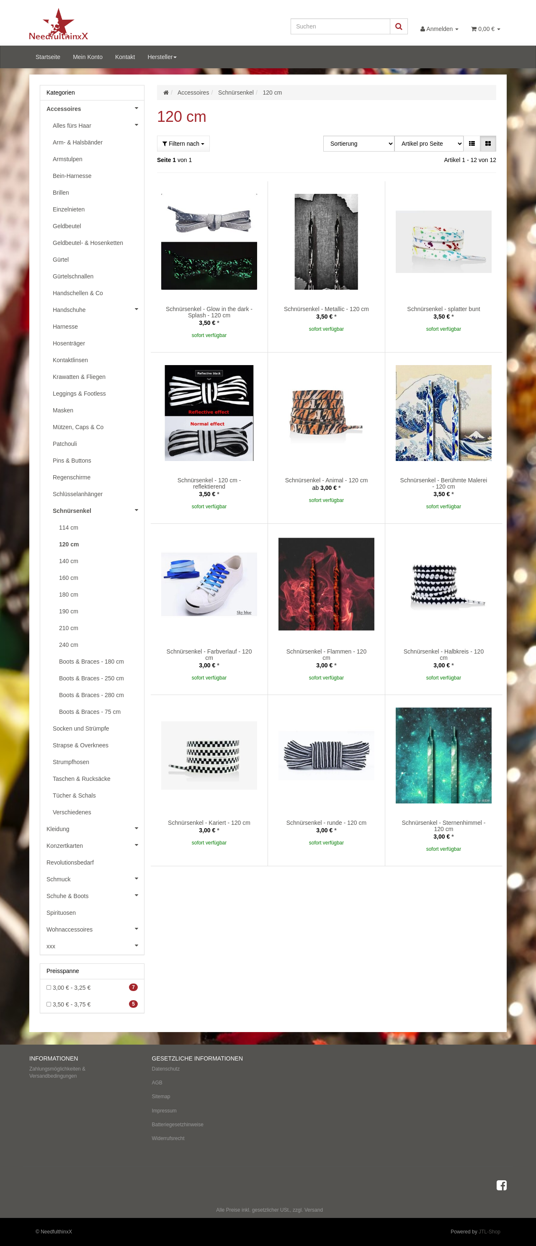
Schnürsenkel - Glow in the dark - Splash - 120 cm (209, 312)
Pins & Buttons (72, 460)
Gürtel (61, 259)
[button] (472, 144)
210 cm (68, 628)
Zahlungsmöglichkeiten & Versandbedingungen (57, 1072)
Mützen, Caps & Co (78, 427)
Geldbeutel (67, 226)
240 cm (68, 644)
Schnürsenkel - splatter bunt (443, 309)
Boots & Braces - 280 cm (91, 695)
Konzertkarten (95, 844)
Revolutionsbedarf (70, 862)
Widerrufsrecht (168, 1138)
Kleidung (95, 828)
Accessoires (95, 108)
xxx (95, 945)
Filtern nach (183, 143)
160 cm (68, 577)
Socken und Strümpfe (81, 728)
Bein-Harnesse (72, 175)
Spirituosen (61, 912)
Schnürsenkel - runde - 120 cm (326, 822)
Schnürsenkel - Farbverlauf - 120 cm (209, 654)
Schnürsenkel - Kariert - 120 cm (209, 822)
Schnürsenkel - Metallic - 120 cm (326, 309)
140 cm (68, 561)
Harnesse (65, 326)
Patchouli (65, 443)
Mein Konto (88, 57)
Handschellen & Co (78, 293)
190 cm (68, 611)
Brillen (61, 192)
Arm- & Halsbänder (78, 142)
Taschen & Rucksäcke (82, 778)
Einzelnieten (69, 209)
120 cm (69, 544)
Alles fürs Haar (98, 124)
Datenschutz (166, 1069)
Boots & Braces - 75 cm (90, 711)
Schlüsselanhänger (78, 494)
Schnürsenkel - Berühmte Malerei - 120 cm (443, 483)
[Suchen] (340, 26)
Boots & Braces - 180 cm (91, 661)
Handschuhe (98, 309)
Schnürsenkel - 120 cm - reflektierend (209, 483)
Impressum (164, 1111)
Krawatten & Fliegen (79, 376)
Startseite (48, 57)
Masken (63, 410)
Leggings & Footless (79, 393)
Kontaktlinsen (70, 360)
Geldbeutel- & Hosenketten (88, 242)
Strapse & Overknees (80, 745)
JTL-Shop (489, 1232)
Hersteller (162, 57)
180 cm (68, 594)
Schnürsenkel (98, 509)
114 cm (68, 527)
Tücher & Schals (74, 795)
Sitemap (161, 1096)
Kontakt (125, 57)
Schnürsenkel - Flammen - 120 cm (326, 654)
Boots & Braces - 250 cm (91, 678)
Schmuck (95, 878)
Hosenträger (69, 343)
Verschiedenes (72, 812)
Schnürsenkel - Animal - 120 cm (326, 480)
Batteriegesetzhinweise (178, 1125)
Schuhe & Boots (95, 895)
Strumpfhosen (71, 762)
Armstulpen (67, 159)
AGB (157, 1083)
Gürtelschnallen (73, 276)
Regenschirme (71, 477)
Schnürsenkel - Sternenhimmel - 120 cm (443, 825)
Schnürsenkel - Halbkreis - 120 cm (444, 654)
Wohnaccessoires (95, 928)
